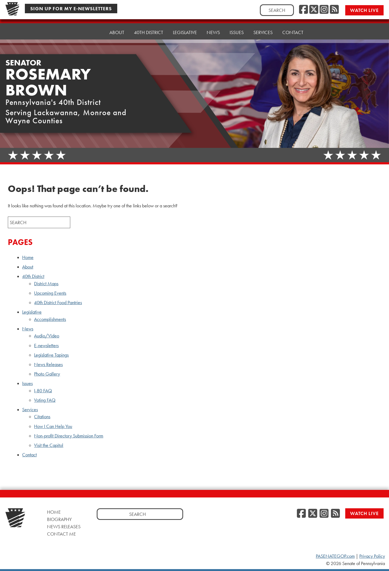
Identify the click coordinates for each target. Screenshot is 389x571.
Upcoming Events (50, 293)
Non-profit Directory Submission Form (68, 436)
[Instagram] (324, 9)
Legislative (185, 32)
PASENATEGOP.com (335, 556)
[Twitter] (313, 9)
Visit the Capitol (48, 445)
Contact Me (61, 534)
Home (93, 32)
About (116, 32)
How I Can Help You (53, 426)
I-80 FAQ (43, 391)
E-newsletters (46, 345)
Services (263, 32)
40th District (148, 32)
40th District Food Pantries (58, 303)
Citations (42, 417)
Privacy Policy (372, 556)
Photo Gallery (47, 374)
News (213, 32)
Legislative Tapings (51, 355)
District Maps (46, 284)
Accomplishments (50, 319)
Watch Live (364, 10)
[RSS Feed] (334, 9)
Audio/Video (46, 336)
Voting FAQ (44, 400)
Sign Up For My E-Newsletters (71, 8)
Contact (292, 32)
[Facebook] (303, 9)
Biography (59, 519)
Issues (237, 32)
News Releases (48, 364)
